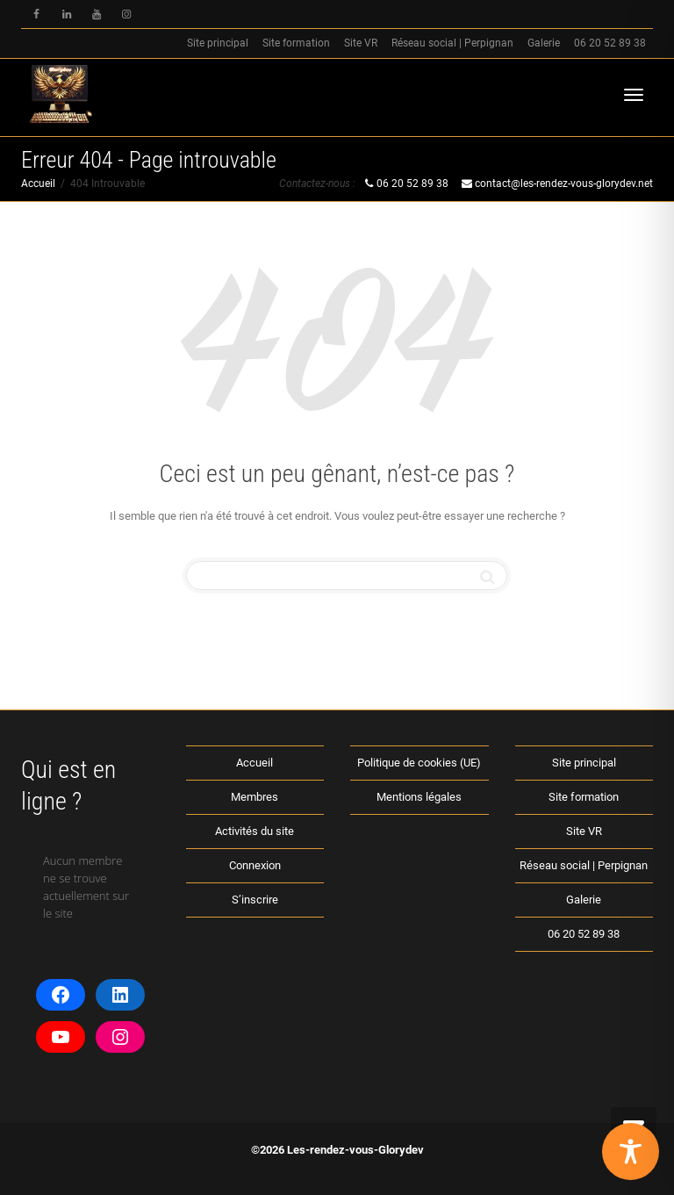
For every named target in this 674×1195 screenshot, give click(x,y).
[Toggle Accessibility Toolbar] (630, 1151)
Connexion (255, 865)
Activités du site (254, 831)
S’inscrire (255, 899)
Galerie (543, 43)
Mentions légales (419, 796)
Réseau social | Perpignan (452, 43)
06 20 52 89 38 (610, 43)
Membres (254, 796)
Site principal (217, 43)
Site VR (360, 43)
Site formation (296, 43)
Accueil (254, 762)
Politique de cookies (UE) (419, 762)
